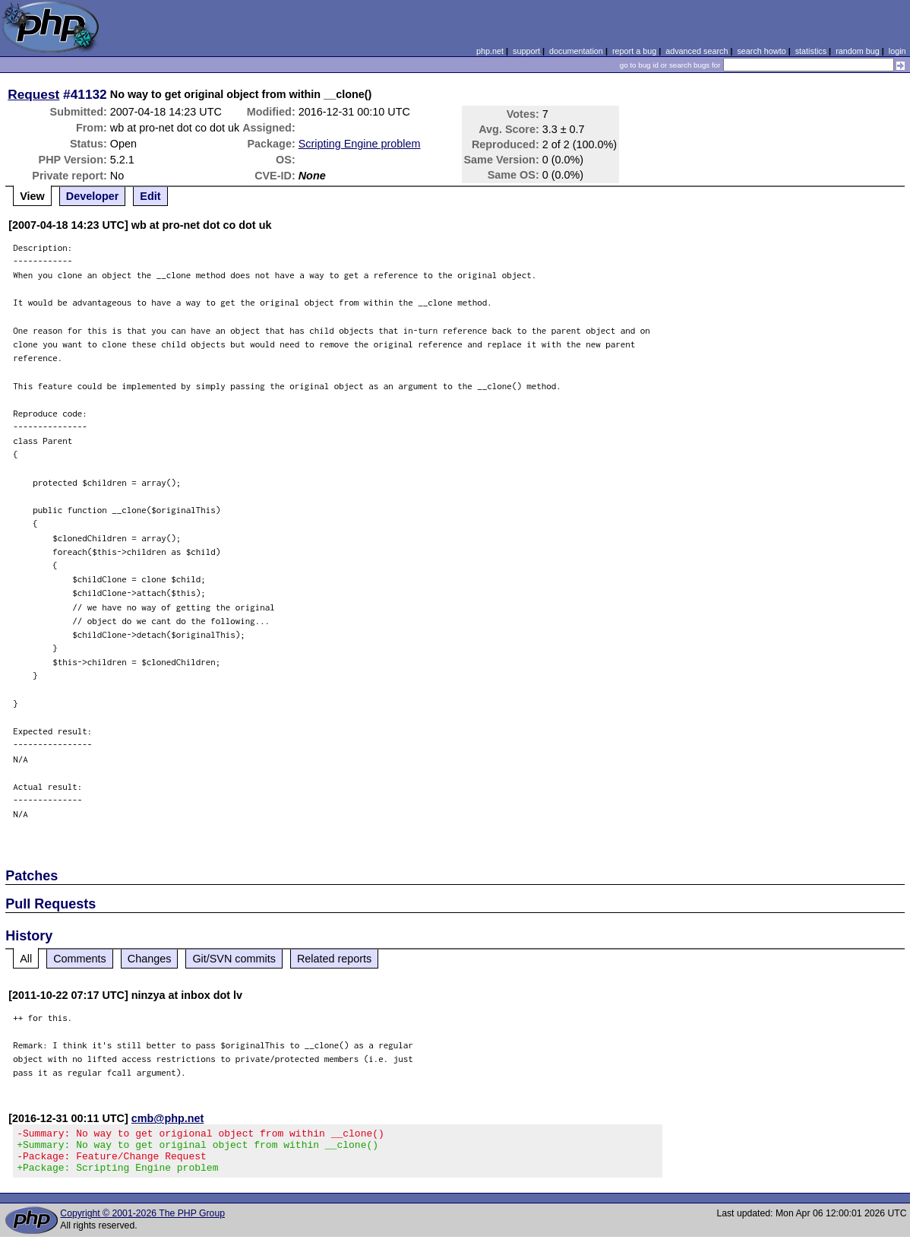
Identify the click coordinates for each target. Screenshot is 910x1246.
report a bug (634, 50)
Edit (150, 196)
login (897, 50)
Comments (79, 959)
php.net (490, 50)
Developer (92, 196)
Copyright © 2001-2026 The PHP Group (142, 1222)
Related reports (334, 959)
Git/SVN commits (234, 959)
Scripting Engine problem (360, 144)
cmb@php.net (167, 1118)
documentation (576, 50)
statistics (810, 50)
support (526, 50)
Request (33, 94)
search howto (761, 50)
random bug (858, 50)
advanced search (696, 50)
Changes (150, 959)
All (26, 959)
